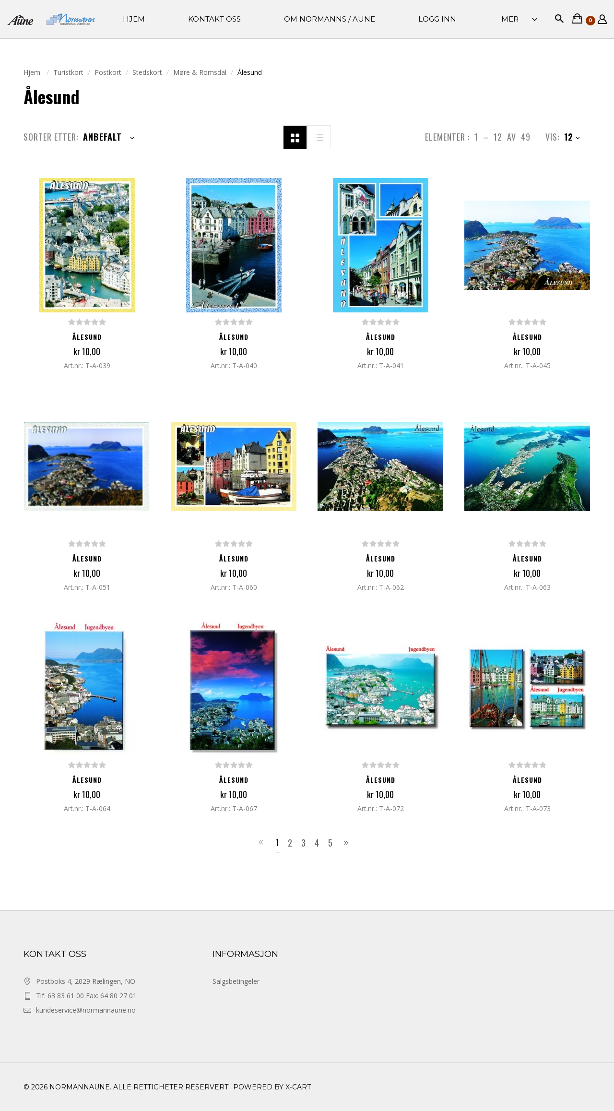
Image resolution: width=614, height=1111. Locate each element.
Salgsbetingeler (236, 981)
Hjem (33, 72)
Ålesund (87, 337)
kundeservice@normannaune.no (86, 1010)
